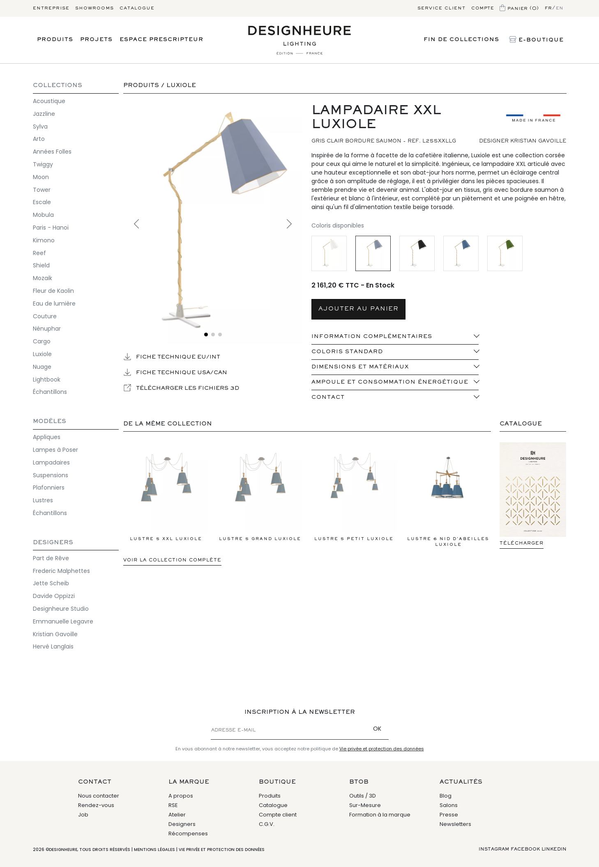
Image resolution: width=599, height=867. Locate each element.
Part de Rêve (51, 558)
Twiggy (43, 164)
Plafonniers (49, 487)
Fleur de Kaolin (53, 291)
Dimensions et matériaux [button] (360, 367)
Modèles (49, 421)
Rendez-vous (96, 805)
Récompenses (188, 833)
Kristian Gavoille (55, 634)
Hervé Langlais (53, 646)
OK (377, 728)
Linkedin (554, 849)
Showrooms (94, 8)
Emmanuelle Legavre (63, 621)
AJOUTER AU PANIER (358, 309)
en (560, 8)
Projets (96, 39)
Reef (39, 253)
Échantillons (50, 392)
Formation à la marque (379, 815)
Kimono (44, 240)
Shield (41, 265)
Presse (449, 815)
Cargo (42, 341)
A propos (180, 796)
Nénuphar (47, 328)
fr (548, 8)
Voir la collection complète (172, 560)
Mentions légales (154, 849)
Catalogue (137, 8)
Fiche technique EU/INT (171, 356)
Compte (482, 8)
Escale (42, 202)
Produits (55, 39)
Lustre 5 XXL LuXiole (166, 494)
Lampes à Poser (55, 450)
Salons (449, 805)
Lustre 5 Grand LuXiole (260, 494)
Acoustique (49, 101)
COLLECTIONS (57, 85)
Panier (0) (519, 9)
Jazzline (44, 114)
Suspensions (50, 475)
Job (83, 815)
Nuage (42, 367)
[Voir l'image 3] (220, 334)
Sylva (40, 126)
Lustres (43, 500)
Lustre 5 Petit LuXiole (354, 494)
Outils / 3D (362, 796)
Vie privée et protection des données (381, 748)
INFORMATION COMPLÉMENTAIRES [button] (371, 336)
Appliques (46, 437)
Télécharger (522, 543)
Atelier (177, 815)
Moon (41, 177)
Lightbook (46, 379)
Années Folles (52, 151)
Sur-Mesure (365, 805)
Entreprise (51, 8)
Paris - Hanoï (51, 227)
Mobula (43, 215)
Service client (441, 8)
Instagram (494, 849)
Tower (42, 190)
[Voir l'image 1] (206, 334)
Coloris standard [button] (347, 352)
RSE (173, 805)
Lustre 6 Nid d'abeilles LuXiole (448, 497)
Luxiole (42, 354)
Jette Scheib (51, 583)
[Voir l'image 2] (213, 334)
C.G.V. (266, 824)
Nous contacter (98, 796)
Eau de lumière (54, 303)
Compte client (278, 815)
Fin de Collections (461, 39)
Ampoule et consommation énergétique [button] (389, 382)
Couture (45, 316)
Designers (53, 542)
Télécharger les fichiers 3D (181, 388)
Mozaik (42, 278)
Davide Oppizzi (54, 596)
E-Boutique (536, 40)
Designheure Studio (61, 609)
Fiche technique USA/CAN (175, 372)
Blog (446, 796)
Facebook (525, 849)
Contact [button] (328, 397)
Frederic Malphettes (61, 571)
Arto (39, 139)
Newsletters (455, 824)
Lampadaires (51, 462)
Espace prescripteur (161, 39)
